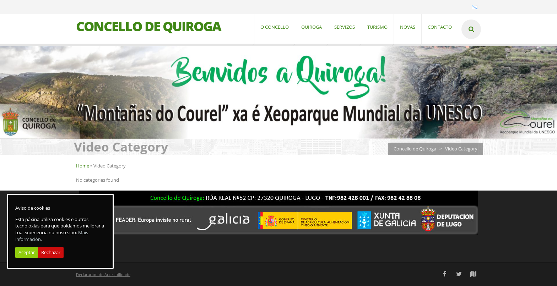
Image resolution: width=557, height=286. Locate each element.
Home (82, 166)
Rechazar (50, 252)
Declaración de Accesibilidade (103, 274)
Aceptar (26, 252)
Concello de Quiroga (417, 148)
